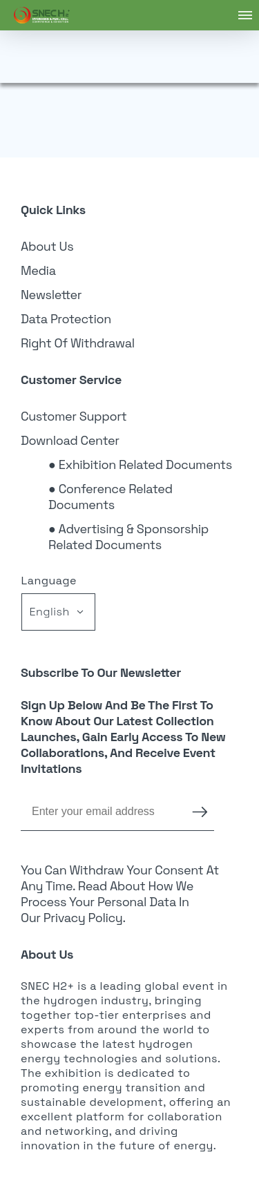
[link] (42, 15)
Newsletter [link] (51, 295)
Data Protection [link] (66, 319)
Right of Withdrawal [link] (78, 343)
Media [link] (38, 270)
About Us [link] (47, 246)
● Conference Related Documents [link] (110, 497)
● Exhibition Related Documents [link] (140, 464)
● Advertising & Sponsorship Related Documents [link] (128, 537)
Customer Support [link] (74, 416)
